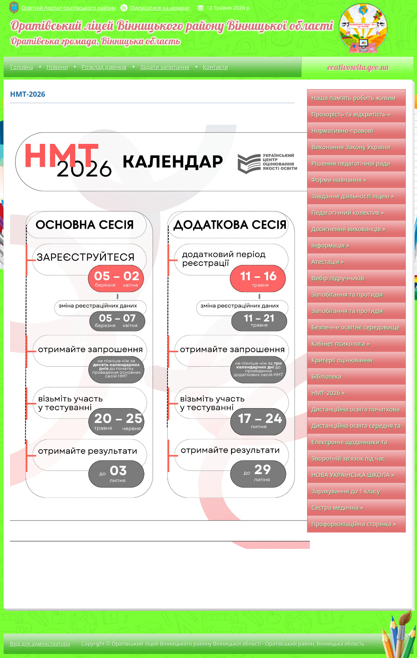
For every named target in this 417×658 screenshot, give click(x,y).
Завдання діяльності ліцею (352, 196)
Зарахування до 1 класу (345, 491)
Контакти (215, 67)
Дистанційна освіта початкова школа (355, 411)
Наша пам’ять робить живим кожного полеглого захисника (355, 100)
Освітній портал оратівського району (69, 7)
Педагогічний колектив (347, 212)
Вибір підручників (337, 278)
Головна (21, 67)
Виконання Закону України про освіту (350, 149)
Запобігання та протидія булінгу (347, 296)
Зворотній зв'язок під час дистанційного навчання (348, 460)
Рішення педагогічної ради (350, 163)
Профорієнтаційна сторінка (353, 524)
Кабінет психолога (340, 343)
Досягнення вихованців (348, 229)
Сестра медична (337, 507)
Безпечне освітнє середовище (355, 329)
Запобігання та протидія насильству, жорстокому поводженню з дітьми (347, 313)
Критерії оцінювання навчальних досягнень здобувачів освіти (345, 362)
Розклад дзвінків (104, 67)
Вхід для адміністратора (40, 643)
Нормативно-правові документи (342, 132)
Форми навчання (338, 179)
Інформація (330, 245)
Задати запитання (165, 67)
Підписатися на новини (159, 7)
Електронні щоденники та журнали (349, 444)
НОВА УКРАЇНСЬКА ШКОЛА (352, 475)
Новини (57, 67)
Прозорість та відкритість (350, 114)
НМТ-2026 (328, 393)
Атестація (327, 261)
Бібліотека (326, 376)
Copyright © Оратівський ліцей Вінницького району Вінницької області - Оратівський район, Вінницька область (223, 643)
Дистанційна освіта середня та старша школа (356, 427)
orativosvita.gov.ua (357, 67)
